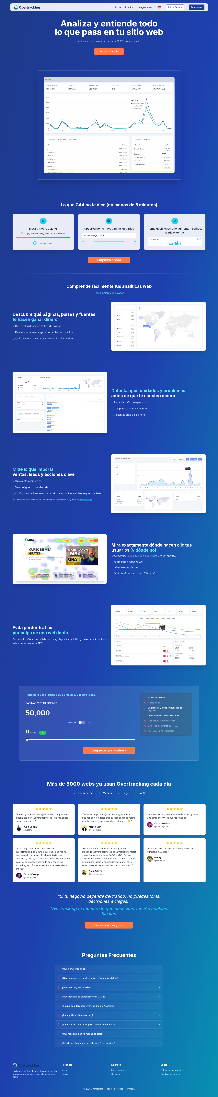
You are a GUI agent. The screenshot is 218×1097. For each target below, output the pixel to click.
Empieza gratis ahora (109, 750)
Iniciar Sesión (175, 7)
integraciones (86, 499)
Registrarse (196, 7)
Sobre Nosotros (118, 1070)
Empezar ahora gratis (109, 925)
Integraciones (145, 7)
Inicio (118, 7)
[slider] (27, 739)
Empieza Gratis (109, 51)
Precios (129, 7)
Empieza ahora (109, 260)
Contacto (115, 1074)
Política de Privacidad (171, 1070)
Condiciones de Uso (170, 1074)
